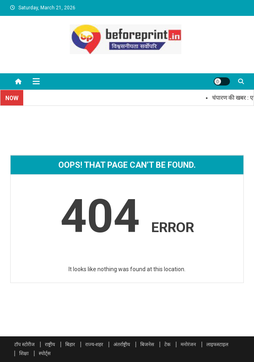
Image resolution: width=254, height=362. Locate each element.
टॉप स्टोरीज (24, 344)
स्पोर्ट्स (45, 353)
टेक (167, 344)
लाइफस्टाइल (217, 344)
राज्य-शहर (94, 344)
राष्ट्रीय (50, 344)
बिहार (70, 344)
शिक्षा (24, 353)
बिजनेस (147, 344)
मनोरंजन (188, 344)
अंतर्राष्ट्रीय (121, 344)
